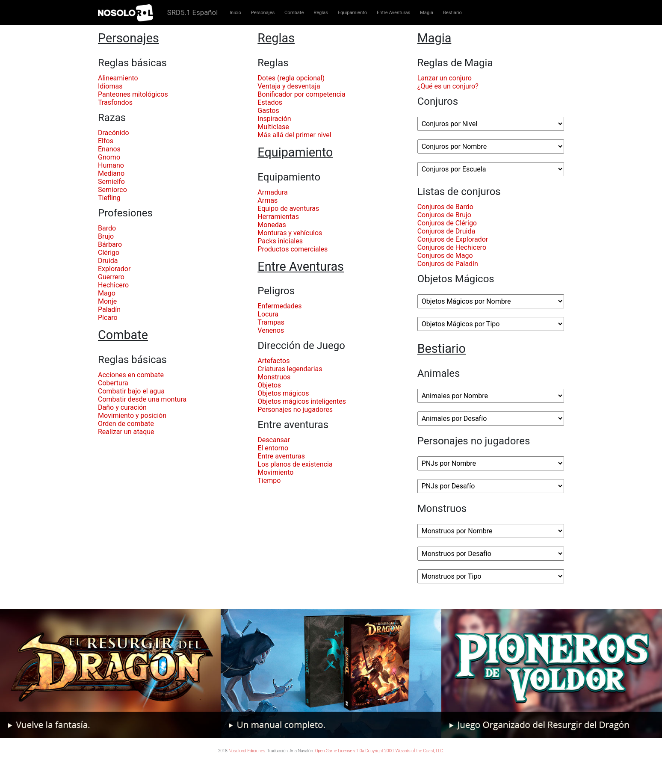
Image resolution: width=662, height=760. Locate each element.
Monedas (271, 225)
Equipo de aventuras (288, 208)
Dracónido (113, 133)
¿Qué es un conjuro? (448, 86)
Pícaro (108, 317)
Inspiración (274, 119)
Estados (269, 102)
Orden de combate (126, 424)
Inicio (235, 12)
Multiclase (273, 127)
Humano (111, 165)
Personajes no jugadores (295, 409)
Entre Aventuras (393, 12)
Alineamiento (118, 78)
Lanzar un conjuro (444, 78)
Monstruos (273, 377)
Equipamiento (352, 12)
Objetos (269, 385)
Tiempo (269, 480)
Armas (267, 200)
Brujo (106, 236)
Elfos (105, 141)
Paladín (109, 309)
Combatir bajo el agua (131, 391)
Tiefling (109, 198)
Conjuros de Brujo (444, 215)
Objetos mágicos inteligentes (301, 401)
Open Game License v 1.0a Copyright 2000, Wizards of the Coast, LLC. (379, 750)
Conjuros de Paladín (447, 264)
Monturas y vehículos (289, 233)
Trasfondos (115, 102)
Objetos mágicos (283, 393)
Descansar (273, 440)
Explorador (114, 269)
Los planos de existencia (294, 464)
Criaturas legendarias (289, 369)
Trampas (270, 322)
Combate (294, 12)
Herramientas (278, 217)
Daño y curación (122, 407)
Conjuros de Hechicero (451, 247)
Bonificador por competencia (301, 94)
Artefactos (273, 361)
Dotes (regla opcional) (291, 78)
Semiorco (112, 190)
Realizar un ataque (126, 432)
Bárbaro (110, 244)
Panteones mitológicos (133, 94)
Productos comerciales (292, 249)
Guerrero (111, 277)
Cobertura (113, 383)
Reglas (320, 12)
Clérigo (108, 252)
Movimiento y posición (132, 415)
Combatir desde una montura (142, 399)
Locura (267, 314)
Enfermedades (279, 306)
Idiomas (110, 86)
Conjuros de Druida (446, 231)
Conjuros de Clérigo (447, 223)
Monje (107, 301)
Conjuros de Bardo (445, 207)
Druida (108, 261)
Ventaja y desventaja (288, 86)
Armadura (272, 192)
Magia (426, 12)
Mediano (111, 173)
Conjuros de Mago (445, 255)
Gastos (268, 110)
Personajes (263, 12)
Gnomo (109, 157)
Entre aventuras (281, 456)
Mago (106, 293)
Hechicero (113, 285)
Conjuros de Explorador (452, 239)
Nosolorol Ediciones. (247, 750)
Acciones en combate (131, 375)
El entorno (272, 448)
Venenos (270, 330)
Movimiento (275, 472)
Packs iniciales (280, 241)
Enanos (109, 149)
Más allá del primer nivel (294, 135)
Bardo (107, 228)
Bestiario (452, 12)
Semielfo (111, 181)
